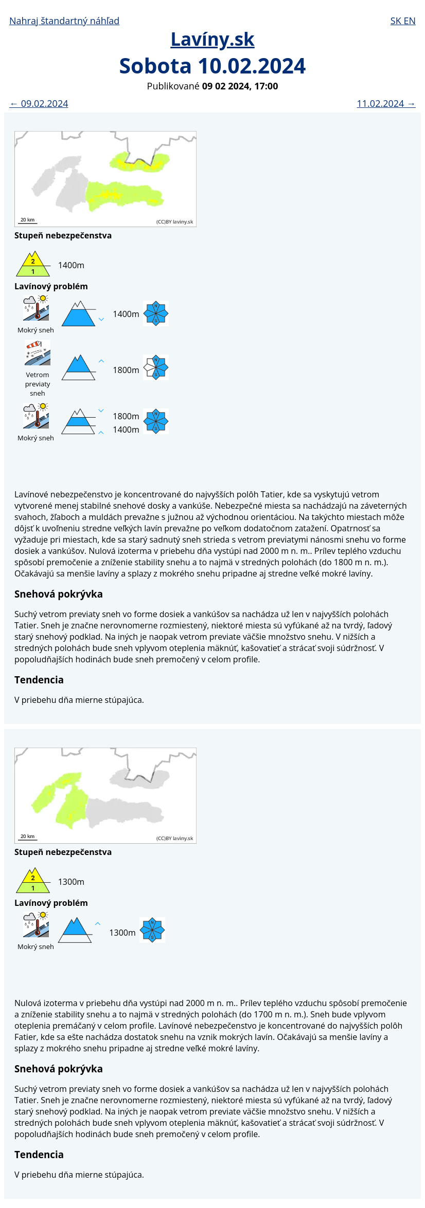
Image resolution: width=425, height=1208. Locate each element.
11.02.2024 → (386, 103)
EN (409, 20)
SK (397, 20)
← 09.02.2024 (38, 103)
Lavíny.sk (212, 39)
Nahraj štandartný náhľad (64, 20)
